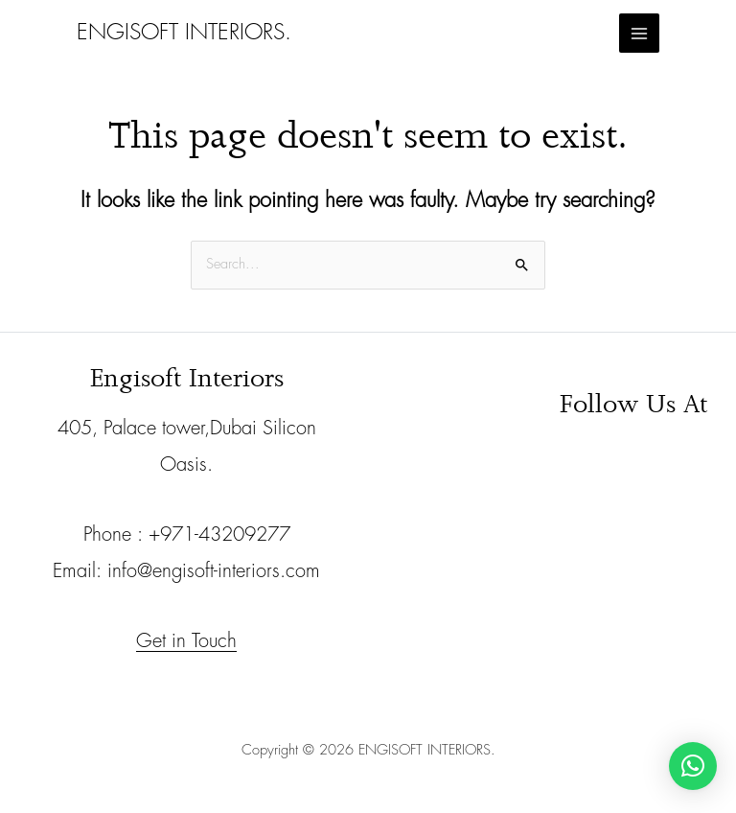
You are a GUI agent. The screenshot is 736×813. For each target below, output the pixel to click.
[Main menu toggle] (639, 33)
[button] (693, 766)
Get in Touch (186, 641)
